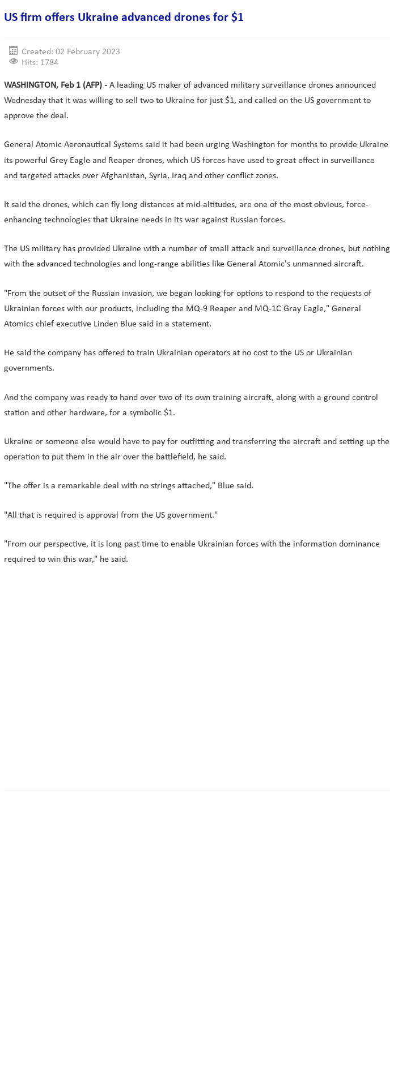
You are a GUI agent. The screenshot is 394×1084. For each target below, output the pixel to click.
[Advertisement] (199, 689)
